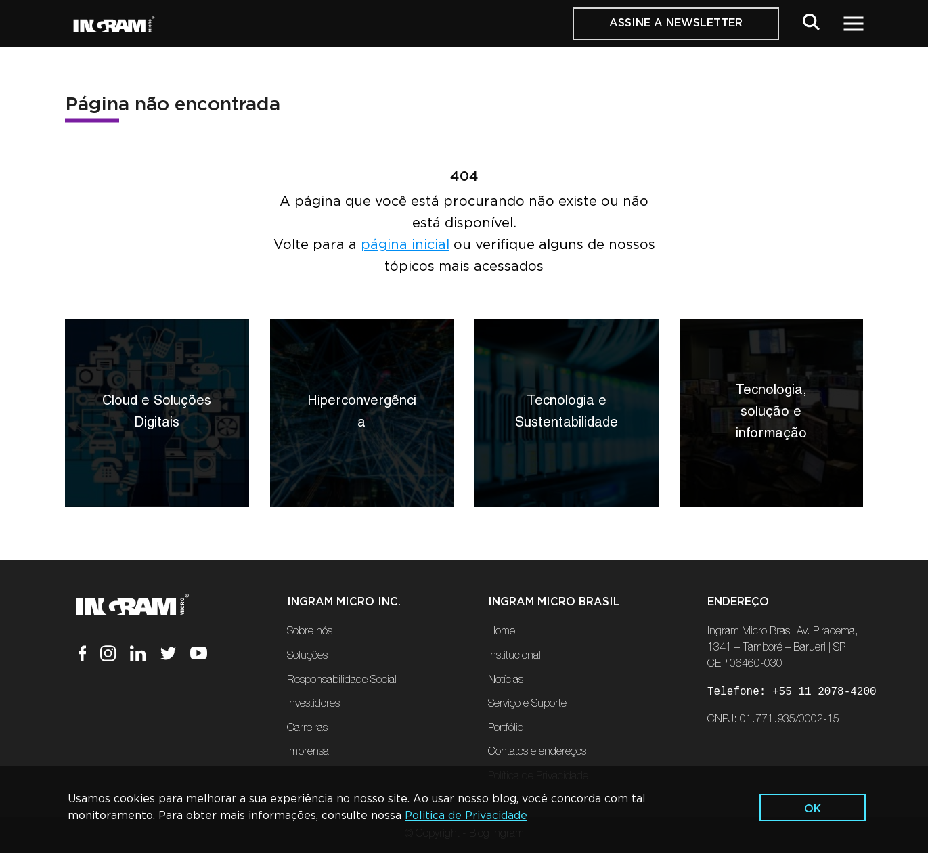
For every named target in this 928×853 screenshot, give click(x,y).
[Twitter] (175, 656)
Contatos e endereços (537, 752)
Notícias (505, 681)
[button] (811, 25)
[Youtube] (198, 656)
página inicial (405, 245)
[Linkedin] (145, 656)
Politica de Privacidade (466, 815)
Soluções (307, 656)
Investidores (313, 704)
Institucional (514, 656)
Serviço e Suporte (527, 704)
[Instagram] (115, 656)
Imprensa (308, 752)
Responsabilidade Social (342, 681)
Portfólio (505, 729)
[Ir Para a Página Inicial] (114, 24)
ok (812, 809)
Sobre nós (309, 632)
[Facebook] (90, 656)
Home (501, 632)
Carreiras (307, 729)
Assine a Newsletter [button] (676, 23)
